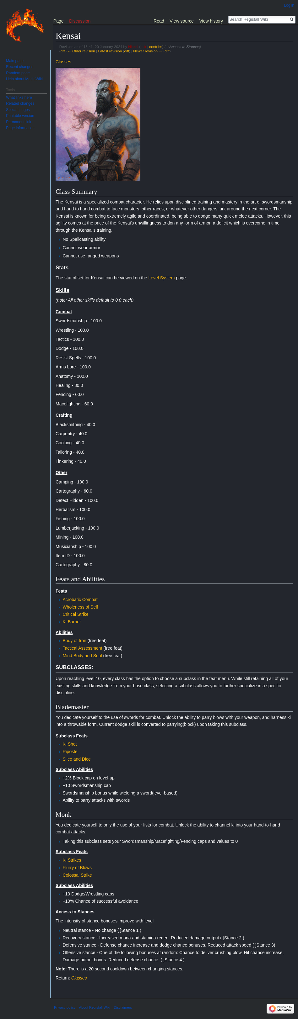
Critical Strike (75, 614)
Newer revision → (147, 51)
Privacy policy (64, 1007)
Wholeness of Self (80, 607)
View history (211, 21)
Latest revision (110, 51)
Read (159, 21)
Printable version (20, 116)
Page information (20, 128)
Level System (161, 277)
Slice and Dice (76, 759)
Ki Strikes (71, 860)
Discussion (79, 21)
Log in (289, 5)
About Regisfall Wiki (94, 1007)
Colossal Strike (77, 875)
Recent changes (19, 67)
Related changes (20, 103)
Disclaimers (123, 1007)
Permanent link (18, 122)
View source (181, 21)
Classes (63, 61)
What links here (19, 97)
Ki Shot (69, 744)
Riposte (69, 751)
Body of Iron (74, 640)
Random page (18, 73)
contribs (155, 47)
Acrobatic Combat (79, 599)
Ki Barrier (71, 621)
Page (58, 21)
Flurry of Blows (77, 867)
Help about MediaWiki (24, 79)
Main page (15, 61)
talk (143, 47)
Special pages (18, 110)
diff (63, 51)
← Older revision (81, 51)
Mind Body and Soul (82, 655)
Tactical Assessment (82, 648)
